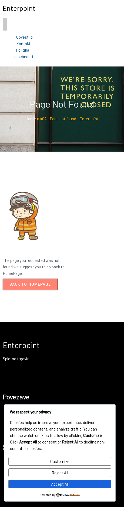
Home (30, 118)
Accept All (60, 484)
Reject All (60, 472)
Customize (59, 461)
